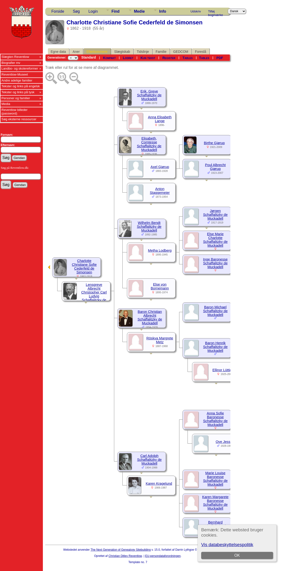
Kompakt (109, 58)
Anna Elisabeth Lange (160, 119)
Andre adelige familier (16, 80)
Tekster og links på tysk (17, 92)
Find (115, 11)
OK (237, 555)
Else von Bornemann (160, 286)
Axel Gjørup (159, 167)
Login (93, 11)
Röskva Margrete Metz (159, 340)
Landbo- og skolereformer (19, 68)
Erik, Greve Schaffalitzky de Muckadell (149, 95)
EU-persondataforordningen (163, 556)
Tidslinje (143, 52)
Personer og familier (15, 98)
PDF (220, 58)
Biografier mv (10, 63)
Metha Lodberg (160, 250)
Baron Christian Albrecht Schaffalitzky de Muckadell (149, 317)
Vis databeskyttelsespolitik (227, 544)
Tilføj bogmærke (215, 12)
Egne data (58, 52)
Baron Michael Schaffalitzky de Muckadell (215, 311)
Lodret (128, 58)
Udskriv (195, 11)
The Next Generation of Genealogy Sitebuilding (121, 549)
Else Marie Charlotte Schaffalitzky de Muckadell (215, 239)
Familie (161, 52)
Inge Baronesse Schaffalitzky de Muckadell (215, 263)
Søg (76, 11)
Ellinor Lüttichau (224, 370)
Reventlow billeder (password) (14, 111)
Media (5, 104)
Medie (139, 11)
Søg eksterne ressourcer (18, 119)
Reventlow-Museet (14, 74)
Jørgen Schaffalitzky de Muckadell (215, 214)
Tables (187, 58)
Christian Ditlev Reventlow (125, 556)
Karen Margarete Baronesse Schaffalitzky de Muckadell (215, 502)
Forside (57, 11)
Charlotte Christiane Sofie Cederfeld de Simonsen (84, 266)
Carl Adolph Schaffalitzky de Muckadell (149, 459)
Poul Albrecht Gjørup (215, 167)
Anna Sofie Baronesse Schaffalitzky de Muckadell (215, 419)
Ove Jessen (225, 442)
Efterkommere (97, 52)
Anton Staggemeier (160, 191)
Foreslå (200, 52)
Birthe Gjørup (214, 143)
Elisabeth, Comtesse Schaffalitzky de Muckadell (149, 144)
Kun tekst (148, 58)
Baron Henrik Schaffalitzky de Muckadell (215, 347)
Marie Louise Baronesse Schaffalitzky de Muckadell (215, 478)
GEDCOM (180, 52)
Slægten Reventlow (15, 57)
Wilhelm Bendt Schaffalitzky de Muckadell (149, 226)
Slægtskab (122, 52)
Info (162, 11)
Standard (88, 57)
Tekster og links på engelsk (20, 86)
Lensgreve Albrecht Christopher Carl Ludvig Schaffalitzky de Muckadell (94, 294)
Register (168, 58)
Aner (76, 52)
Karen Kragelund (159, 483)
